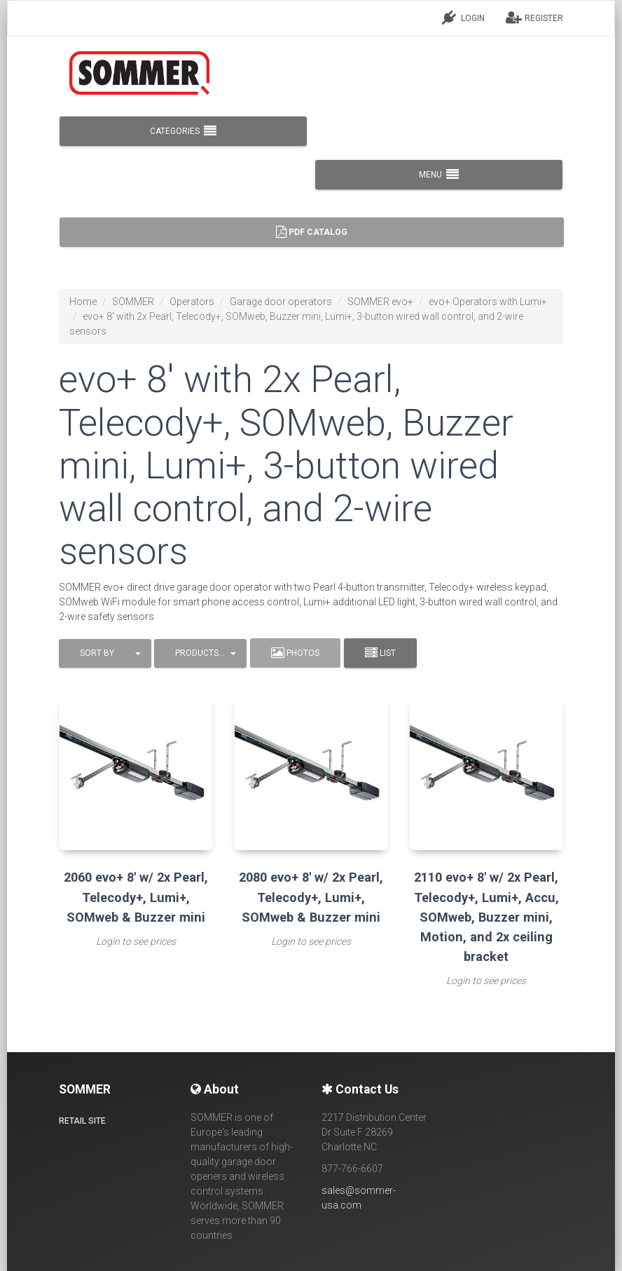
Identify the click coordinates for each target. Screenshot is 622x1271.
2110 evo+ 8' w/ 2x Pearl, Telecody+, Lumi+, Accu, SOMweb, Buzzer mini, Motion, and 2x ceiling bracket (486, 917)
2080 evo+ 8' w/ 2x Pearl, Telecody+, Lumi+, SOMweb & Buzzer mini (311, 897)
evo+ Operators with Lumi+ (488, 301)
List (380, 653)
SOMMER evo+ (380, 301)
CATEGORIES (183, 131)
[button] (105, 653)
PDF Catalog (311, 232)
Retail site (82, 1121)
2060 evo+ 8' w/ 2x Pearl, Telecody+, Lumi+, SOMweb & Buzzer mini (136, 897)
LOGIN (463, 18)
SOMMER (133, 301)
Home (83, 301)
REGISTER (534, 18)
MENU (439, 174)
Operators (192, 301)
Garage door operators (281, 301)
